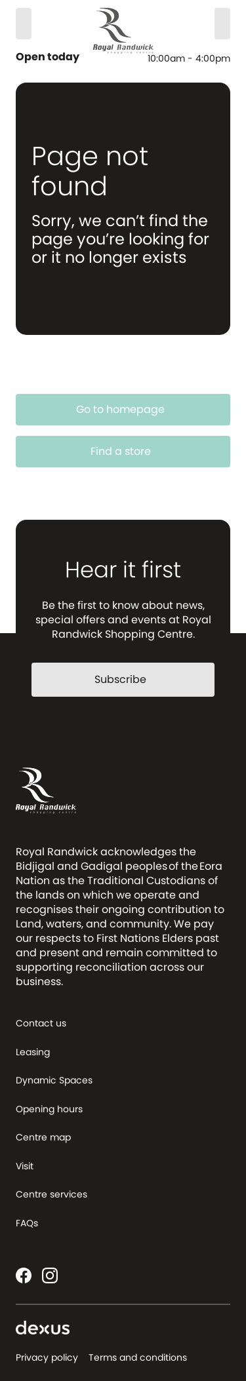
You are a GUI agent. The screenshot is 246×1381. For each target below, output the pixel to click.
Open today (49, 57)
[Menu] (222, 23)
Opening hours (49, 1109)
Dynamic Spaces (54, 1080)
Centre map (43, 1137)
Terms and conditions (138, 1357)
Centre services (51, 1194)
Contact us (41, 1023)
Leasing (33, 1052)
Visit (24, 1166)
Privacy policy (47, 1357)
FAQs (27, 1223)
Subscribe (128, 679)
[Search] (23, 23)
